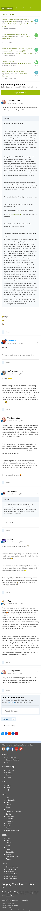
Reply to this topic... (11, 711)
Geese (8, 850)
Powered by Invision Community (20, 910)
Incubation (9, 821)
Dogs (8, 807)
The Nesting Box (32, 87)
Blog (7, 790)
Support (8, 772)
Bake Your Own (11, 878)
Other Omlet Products (24, 63)
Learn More (10, 896)
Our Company (11, 757)
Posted (15, 103)
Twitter (8, 749)
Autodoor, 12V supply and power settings (16, 19)
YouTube (16, 749)
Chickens (9, 805)
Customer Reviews (12, 760)
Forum (8, 785)
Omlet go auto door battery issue (13, 71)
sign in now (11, 702)
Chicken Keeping (12, 867)
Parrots (8, 823)
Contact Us (10, 770)
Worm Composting (12, 830)
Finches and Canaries (13, 812)
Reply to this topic (20, 93)
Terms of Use (6, 900)
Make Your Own (11, 876)
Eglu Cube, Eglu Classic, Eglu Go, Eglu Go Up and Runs (17, 24)
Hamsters (9, 819)
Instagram (3, 749)
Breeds (4, 835)
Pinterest (21, 749)
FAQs (8, 762)
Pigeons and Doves (12, 857)
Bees (8, 798)
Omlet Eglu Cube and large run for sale (15, 34)
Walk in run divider (8, 61)
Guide (4, 794)
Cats (7, 802)
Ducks (8, 809)
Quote (8, 332)
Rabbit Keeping (11, 869)
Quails (8, 825)
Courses (4, 863)
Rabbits (8, 828)
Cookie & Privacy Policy (20, 900)
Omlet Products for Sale (24, 53)
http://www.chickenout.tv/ (15, 214)
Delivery (9, 775)
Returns (8, 777)
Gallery (8, 787)
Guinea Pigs (10, 816)
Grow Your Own (11, 874)
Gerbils (8, 814)
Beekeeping (10, 871)
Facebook (12, 749)
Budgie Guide (10, 800)
